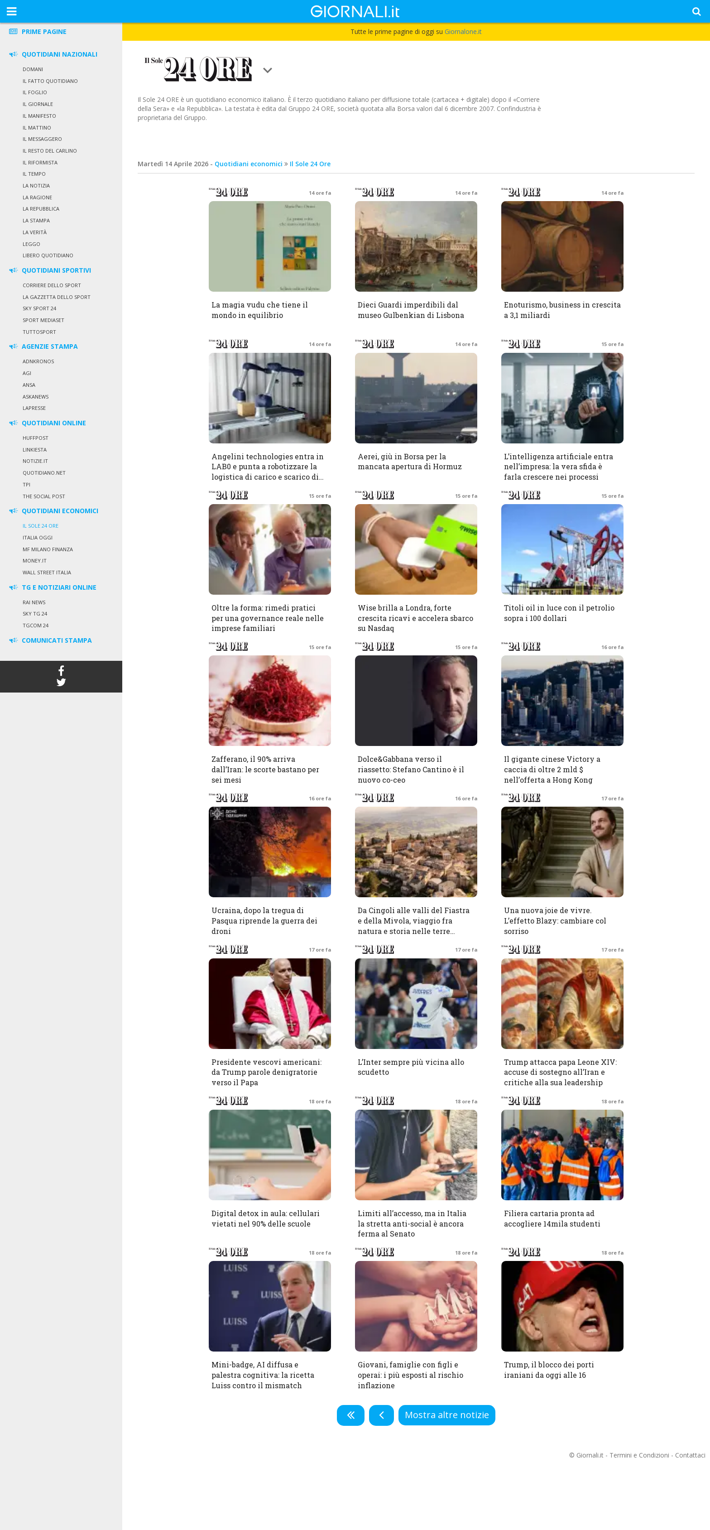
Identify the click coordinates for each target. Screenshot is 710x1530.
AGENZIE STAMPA (43, 346)
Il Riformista (40, 162)
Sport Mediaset (43, 320)
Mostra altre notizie (447, 1415)
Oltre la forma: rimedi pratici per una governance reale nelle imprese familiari (267, 618)
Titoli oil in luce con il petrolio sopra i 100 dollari (559, 613)
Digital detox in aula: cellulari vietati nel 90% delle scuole (265, 1218)
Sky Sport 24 (39, 308)
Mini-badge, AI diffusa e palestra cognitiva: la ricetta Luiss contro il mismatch (262, 1375)
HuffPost (35, 437)
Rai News (34, 602)
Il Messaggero (42, 138)
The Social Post (44, 496)
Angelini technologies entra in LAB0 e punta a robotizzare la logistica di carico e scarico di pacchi (267, 472)
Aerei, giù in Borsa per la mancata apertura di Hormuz (410, 462)
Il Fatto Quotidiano (50, 80)
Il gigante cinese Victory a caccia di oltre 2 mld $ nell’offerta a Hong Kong (552, 769)
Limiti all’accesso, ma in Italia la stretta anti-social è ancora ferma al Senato (412, 1223)
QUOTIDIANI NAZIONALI (52, 54)
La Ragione (37, 197)
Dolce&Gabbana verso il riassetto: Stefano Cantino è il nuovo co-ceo (411, 769)
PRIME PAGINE (37, 31)
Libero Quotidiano (48, 255)
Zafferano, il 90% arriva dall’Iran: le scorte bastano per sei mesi (265, 769)
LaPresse (34, 407)
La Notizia (36, 185)
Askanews (35, 396)
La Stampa (36, 220)
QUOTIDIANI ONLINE (47, 423)
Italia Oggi (38, 537)
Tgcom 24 (35, 625)
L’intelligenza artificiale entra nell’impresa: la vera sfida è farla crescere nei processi (558, 467)
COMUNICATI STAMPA (50, 640)
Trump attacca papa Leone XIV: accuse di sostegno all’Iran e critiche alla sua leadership (560, 1072)
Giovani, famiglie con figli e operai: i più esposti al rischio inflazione (410, 1375)
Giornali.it (590, 1455)
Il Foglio (35, 92)
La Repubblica (41, 208)
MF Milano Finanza (48, 549)
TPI (26, 484)
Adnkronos (38, 361)
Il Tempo (34, 173)
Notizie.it (35, 460)
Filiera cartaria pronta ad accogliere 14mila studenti (552, 1218)
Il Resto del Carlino (50, 150)
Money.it (35, 560)
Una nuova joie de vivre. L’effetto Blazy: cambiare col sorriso (555, 920)
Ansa (29, 384)
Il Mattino (37, 127)
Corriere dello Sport (52, 285)
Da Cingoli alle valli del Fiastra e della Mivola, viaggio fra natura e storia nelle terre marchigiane (414, 925)
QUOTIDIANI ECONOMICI (53, 510)
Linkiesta (35, 449)
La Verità (35, 232)
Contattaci (690, 1455)
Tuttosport (39, 331)
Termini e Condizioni (639, 1455)
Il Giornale (38, 104)
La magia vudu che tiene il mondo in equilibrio (259, 310)
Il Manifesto (39, 115)
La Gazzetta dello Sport (57, 296)
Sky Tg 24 (35, 613)
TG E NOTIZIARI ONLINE (52, 587)
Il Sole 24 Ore (40, 525)
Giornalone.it (463, 31)
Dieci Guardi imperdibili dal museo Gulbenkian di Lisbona (411, 310)
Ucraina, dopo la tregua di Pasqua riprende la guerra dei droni (264, 920)
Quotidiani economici (249, 163)
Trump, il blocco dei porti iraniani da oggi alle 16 (549, 1370)
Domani (33, 69)
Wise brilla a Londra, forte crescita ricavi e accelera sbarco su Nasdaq (415, 618)
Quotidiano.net (44, 472)
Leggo (31, 244)
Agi (27, 373)
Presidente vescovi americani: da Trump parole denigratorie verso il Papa (266, 1072)
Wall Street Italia (47, 572)
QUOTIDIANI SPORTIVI (49, 270)
